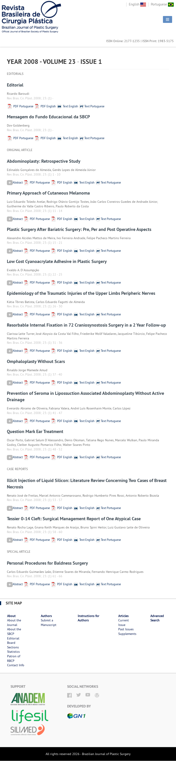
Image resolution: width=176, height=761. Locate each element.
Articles (123, 616)
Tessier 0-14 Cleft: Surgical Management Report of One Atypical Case (74, 519)
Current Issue (123, 622)
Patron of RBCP (13, 658)
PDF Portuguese (20, 106)
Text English (67, 106)
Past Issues (126, 629)
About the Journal (14, 622)
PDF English (45, 106)
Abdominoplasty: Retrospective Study (43, 161)
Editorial (15, 85)
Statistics (13, 652)
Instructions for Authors (88, 618)
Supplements (127, 634)
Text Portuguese (91, 106)
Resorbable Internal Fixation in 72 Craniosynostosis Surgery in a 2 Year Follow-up (86, 325)
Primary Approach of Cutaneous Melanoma (48, 193)
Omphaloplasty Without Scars (36, 361)
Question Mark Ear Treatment (35, 431)
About (11, 616)
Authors (46, 616)
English (137, 4)
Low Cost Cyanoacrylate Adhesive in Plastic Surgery (57, 261)
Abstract (15, 182)
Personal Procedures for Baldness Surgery (47, 563)
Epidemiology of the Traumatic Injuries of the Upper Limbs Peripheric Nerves (81, 293)
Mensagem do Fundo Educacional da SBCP (48, 117)
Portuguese (162, 4)
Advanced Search (157, 618)
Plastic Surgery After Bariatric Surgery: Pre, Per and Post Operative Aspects (79, 229)
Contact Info (15, 665)
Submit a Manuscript (48, 622)
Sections (13, 647)
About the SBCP (14, 631)
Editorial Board (13, 640)
